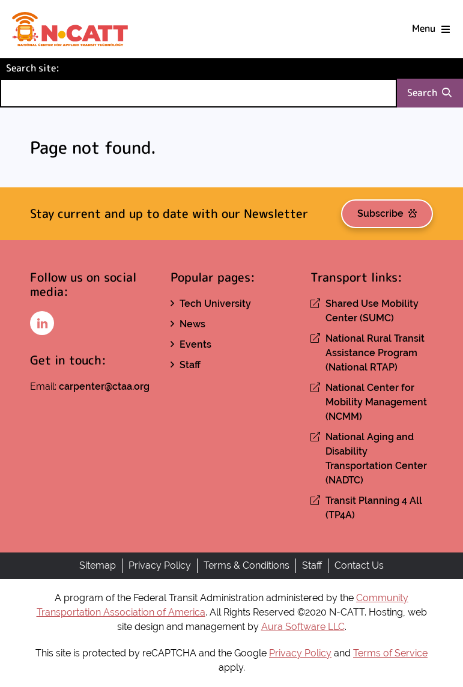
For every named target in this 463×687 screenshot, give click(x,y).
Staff (190, 365)
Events (195, 344)
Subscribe (387, 213)
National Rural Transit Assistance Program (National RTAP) (375, 353)
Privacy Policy (160, 565)
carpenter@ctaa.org (104, 386)
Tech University (215, 303)
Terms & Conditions (246, 565)
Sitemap (97, 565)
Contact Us (359, 565)
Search (429, 92)
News (192, 324)
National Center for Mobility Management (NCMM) (376, 402)
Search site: (53, 67)
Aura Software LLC (303, 626)
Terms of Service (390, 653)
